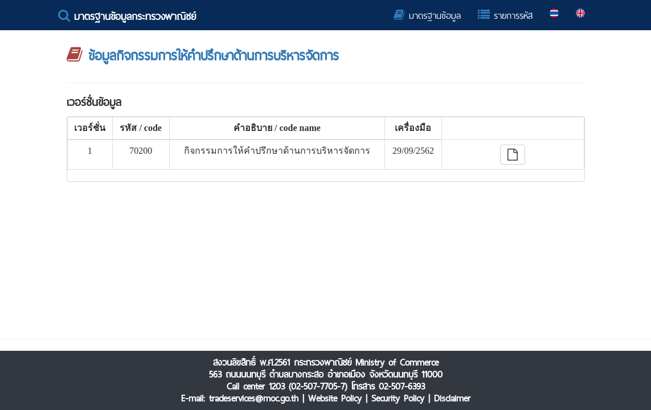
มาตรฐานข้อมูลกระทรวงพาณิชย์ (127, 16)
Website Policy (335, 398)
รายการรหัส (505, 15)
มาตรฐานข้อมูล (427, 15)
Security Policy (397, 398)
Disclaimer (452, 398)
